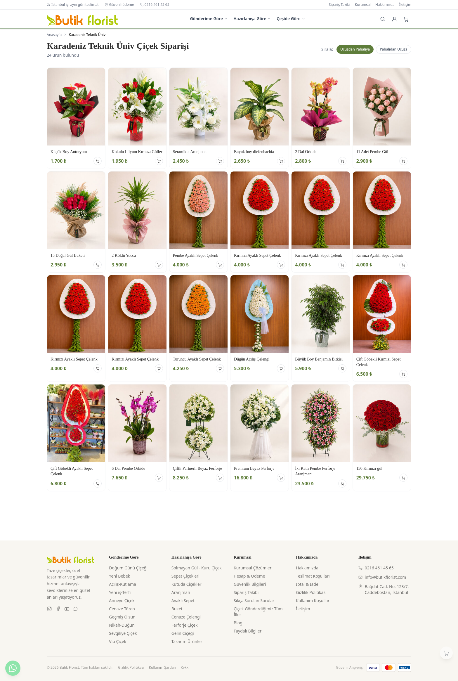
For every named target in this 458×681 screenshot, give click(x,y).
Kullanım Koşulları (313, 600)
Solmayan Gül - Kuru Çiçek (196, 568)
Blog (238, 622)
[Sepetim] (446, 653)
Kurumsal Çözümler (252, 568)
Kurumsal (363, 4)
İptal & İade (307, 584)
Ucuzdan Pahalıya (355, 49)
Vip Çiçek (117, 641)
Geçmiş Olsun (122, 617)
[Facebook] (58, 608)
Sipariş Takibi (339, 4)
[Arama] (382, 19)
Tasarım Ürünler (186, 641)
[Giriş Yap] (394, 19)
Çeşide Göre (291, 18)
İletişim (405, 4)
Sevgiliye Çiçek (123, 633)
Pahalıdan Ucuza (393, 49)
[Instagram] (49, 608)
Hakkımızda (385, 4)
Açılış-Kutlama (122, 584)
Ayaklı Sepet (183, 600)
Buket (177, 608)
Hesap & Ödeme (249, 576)
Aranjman (180, 592)
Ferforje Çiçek (184, 625)
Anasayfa (54, 34)
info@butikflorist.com (382, 577)
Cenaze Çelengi (186, 617)
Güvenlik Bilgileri (250, 584)
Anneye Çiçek (121, 600)
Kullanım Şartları (162, 667)
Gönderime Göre (209, 18)
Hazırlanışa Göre (252, 18)
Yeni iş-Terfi (120, 592)
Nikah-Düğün (122, 625)
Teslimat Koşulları (312, 576)
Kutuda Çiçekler (186, 584)
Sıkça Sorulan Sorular (254, 600)
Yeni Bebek (119, 576)
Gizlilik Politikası (311, 592)
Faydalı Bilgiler (247, 631)
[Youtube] (67, 608)
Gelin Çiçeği (182, 633)
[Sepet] (406, 19)
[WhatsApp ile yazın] (12, 668)
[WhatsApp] (75, 608)
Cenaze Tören (122, 608)
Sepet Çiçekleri (185, 576)
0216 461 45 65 (154, 4)
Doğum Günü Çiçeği (128, 568)
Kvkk (184, 667)
